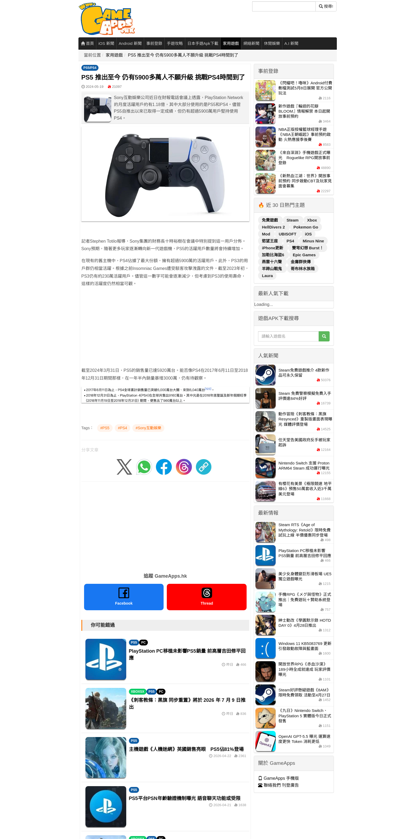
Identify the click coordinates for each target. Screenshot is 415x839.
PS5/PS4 (90, 68)
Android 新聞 (130, 43)
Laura (267, 275)
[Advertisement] (165, 329)
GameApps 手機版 (278, 778)
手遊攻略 (175, 43)
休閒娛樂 (272, 43)
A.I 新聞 (291, 43)
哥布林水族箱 (303, 268)
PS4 (291, 241)
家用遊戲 (231, 43)
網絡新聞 (251, 43)
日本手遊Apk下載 (202, 43)
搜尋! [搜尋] (326, 6)
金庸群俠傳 (301, 261)
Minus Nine (313, 241)
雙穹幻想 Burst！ (307, 248)
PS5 (134, 642)
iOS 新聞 (106, 43)
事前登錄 (154, 43)
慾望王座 (270, 241)
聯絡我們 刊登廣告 (278, 785)
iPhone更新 (273, 248)
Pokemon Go (306, 227)
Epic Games (304, 255)
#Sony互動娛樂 (148, 428)
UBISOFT (288, 234)
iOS (308, 234)
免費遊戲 (270, 220)
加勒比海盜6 (273, 255)
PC (143, 642)
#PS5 (104, 428)
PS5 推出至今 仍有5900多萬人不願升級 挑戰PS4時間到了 (183, 55)
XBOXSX (137, 692)
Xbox (312, 220)
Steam (293, 220)
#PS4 (122, 428)
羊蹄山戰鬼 (272, 268)
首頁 (87, 43)
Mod (266, 234)
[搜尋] (284, 6)
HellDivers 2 (274, 227)
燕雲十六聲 (272, 261)
